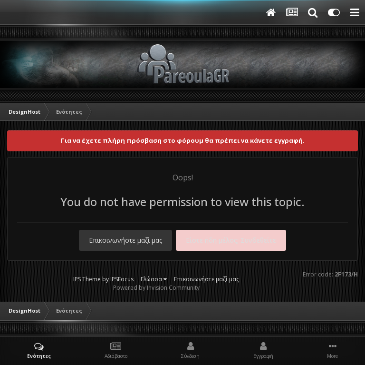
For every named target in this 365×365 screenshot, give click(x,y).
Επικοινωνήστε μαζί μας (125, 240)
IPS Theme (87, 279)
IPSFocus (122, 279)
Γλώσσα (154, 279)
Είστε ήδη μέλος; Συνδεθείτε (231, 240)
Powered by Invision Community (156, 288)
